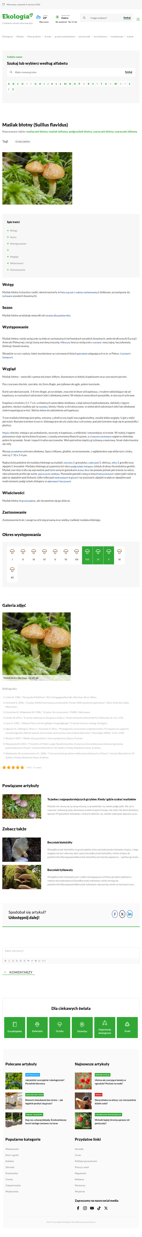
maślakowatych (95, 297)
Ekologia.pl (8, 38)
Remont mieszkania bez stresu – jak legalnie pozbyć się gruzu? (44, 1106)
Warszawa (11, 4)
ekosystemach (109, 478)
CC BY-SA (33, 682)
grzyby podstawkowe (68, 38)
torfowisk (7, 301)
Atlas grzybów (35, 38)
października (65, 320)
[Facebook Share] (115, 919)
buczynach (68, 486)
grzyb (71, 297)
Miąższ (6, 437)
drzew (81, 475)
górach (77, 482)
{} (44, 965)
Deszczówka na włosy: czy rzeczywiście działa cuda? (109, 1106)
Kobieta (9, 1167)
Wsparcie (80, 1197)
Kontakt (79, 1155)
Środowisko (11, 1179)
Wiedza (21, 38)
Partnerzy (80, 1191)
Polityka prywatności (86, 1167)
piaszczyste (44, 478)
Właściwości (16, 267)
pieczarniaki (89, 38)
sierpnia (49, 320)
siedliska (57, 478)
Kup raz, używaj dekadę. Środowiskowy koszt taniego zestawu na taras (46, 1128)
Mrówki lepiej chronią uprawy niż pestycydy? (113, 1126)
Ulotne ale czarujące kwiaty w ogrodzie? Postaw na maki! (111, 1086)
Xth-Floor (22, 682)
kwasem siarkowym (102, 441)
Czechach (126, 358)
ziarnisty (68, 467)
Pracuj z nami (82, 1173)
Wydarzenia (11, 1197)
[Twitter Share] (122, 919)
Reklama (79, 1185)
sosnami (98, 347)
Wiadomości (12, 1155)
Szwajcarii (8, 362)
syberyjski (95, 467)
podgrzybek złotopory (83, 471)
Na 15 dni (72, 22)
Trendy (9, 1185)
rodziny (81, 297)
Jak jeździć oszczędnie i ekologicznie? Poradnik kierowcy (46, 1086)
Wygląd (14, 261)
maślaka (43, 411)
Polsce (64, 297)
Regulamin (80, 1179)
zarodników (17, 456)
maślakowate (123, 38)
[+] (48, 965)
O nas (78, 1161)
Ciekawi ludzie (13, 1191)
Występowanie (18, 248)
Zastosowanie (17, 274)
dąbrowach (53, 486)
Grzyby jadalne (23, 146)
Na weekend (61, 22)
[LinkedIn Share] (130, 919)
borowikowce (105, 38)
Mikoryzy (65, 347)
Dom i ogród (11, 1161)
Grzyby (50, 38)
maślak (6, 41)
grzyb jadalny (29, 505)
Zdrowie (9, 1173)
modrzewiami (62, 482)
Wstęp (13, 235)
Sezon (13, 241)
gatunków (82, 358)
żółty (116, 467)
